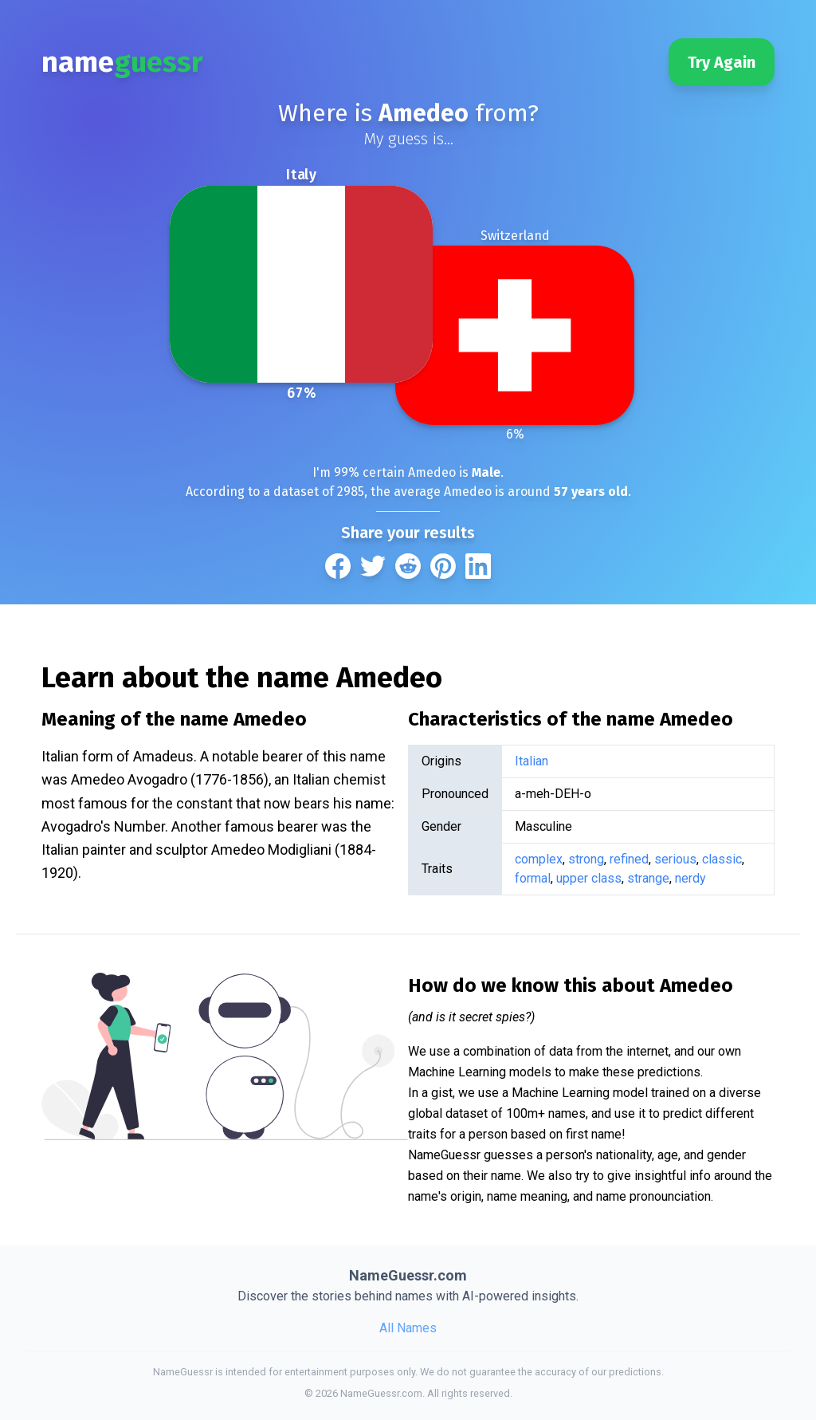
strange (648, 878)
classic (722, 859)
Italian (531, 761)
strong (586, 859)
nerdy (690, 878)
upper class (589, 878)
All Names (408, 1327)
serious (675, 859)
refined (629, 859)
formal (533, 878)
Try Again (721, 62)
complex (539, 859)
